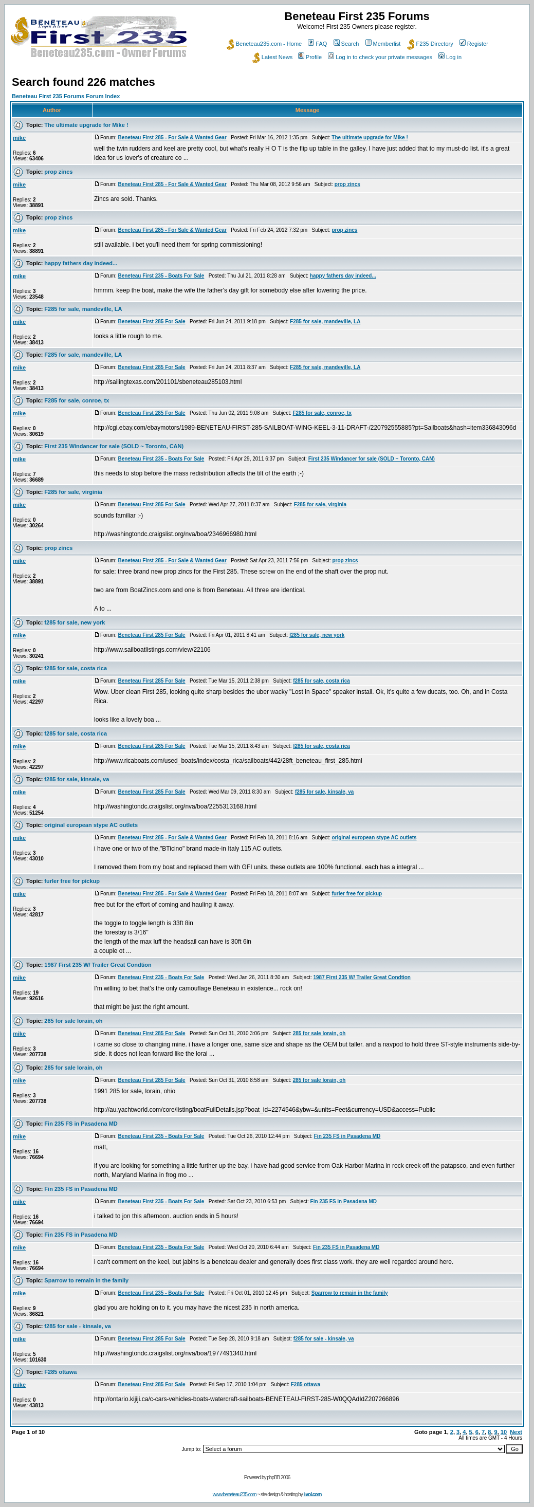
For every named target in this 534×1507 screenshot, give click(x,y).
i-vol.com (312, 1494)
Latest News (272, 57)
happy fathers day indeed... (80, 263)
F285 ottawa (60, 1372)
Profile (310, 57)
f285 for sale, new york (74, 622)
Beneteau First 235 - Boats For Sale (161, 276)
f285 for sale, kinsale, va (76, 779)
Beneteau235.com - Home (264, 44)
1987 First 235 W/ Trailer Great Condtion (97, 965)
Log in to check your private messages (380, 57)
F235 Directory (430, 44)
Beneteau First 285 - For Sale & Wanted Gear (172, 137)
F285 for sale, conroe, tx (76, 400)
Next (516, 1432)
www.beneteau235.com (234, 1494)
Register (473, 44)
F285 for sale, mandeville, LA (83, 309)
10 (504, 1432)
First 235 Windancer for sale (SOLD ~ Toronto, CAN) (113, 446)
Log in (450, 57)
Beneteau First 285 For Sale (151, 321)
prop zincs (58, 172)
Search (346, 44)
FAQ (317, 44)
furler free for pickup (72, 881)
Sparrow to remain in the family (86, 1280)
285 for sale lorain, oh (73, 1021)
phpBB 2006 (278, 1477)
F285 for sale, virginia (73, 492)
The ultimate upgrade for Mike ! (86, 125)
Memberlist (383, 44)
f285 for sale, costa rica (75, 668)
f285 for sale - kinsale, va (77, 1326)
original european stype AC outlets (91, 825)
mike (19, 138)
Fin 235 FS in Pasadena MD (80, 1123)
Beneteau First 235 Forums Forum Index (66, 96)
